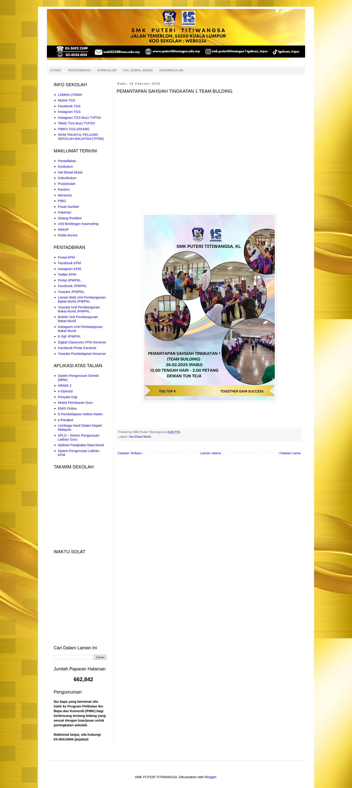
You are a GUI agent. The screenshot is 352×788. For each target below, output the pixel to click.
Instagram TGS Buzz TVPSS (79, 117)
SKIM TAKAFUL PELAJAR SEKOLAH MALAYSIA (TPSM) (81, 136)
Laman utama (210, 453)
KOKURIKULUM (171, 70)
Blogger (210, 777)
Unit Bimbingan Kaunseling (78, 224)
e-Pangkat (65, 420)
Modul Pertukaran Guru (75, 402)
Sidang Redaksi (69, 218)
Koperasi (64, 212)
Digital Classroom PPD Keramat (82, 342)
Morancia (65, 195)
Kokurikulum (67, 178)
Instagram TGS (69, 112)
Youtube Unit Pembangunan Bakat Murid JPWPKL (79, 309)
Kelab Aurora (67, 235)
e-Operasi (65, 391)
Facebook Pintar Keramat (77, 348)
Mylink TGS (66, 100)
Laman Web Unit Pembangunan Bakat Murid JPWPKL (82, 299)
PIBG (62, 201)
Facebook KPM (69, 263)
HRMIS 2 (65, 385)
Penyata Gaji (67, 397)
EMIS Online (67, 408)
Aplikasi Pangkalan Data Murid (81, 445)
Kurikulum (65, 166)
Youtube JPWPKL (71, 292)
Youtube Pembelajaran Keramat (82, 354)
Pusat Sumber (68, 207)
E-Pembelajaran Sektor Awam (80, 414)
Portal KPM (66, 257)
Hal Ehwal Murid (140, 436)
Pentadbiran (67, 161)
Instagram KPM (69, 269)
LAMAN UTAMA (70, 95)
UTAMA (55, 70)
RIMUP (63, 229)
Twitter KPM (67, 274)
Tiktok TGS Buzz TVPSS (76, 123)
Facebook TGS (69, 106)
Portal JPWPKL (69, 280)
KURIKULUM (106, 70)
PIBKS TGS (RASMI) (74, 129)
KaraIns (64, 189)
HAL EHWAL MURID (138, 70)
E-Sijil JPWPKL (69, 336)
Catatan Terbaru (130, 453)
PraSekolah (66, 184)
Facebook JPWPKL (72, 286)
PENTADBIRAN (79, 70)
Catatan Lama (290, 453)
